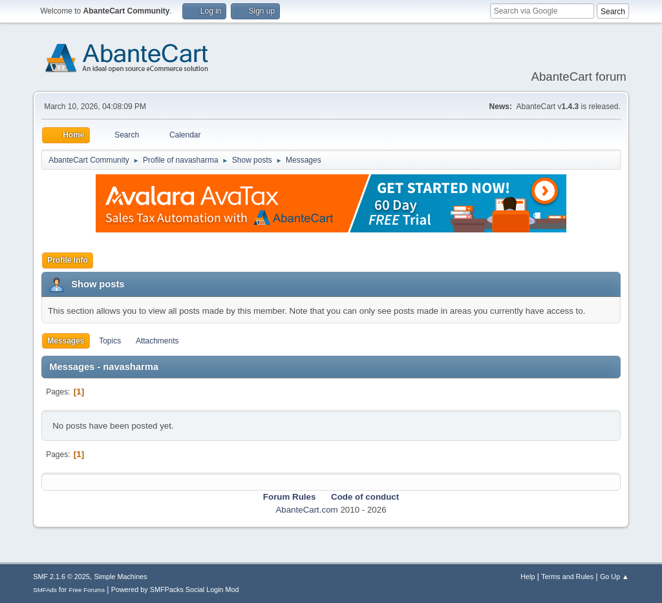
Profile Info (67, 260)
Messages (65, 340)
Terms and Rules (567, 576)
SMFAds (45, 589)
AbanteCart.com (306, 510)
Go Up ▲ (614, 576)
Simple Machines (120, 576)
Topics (110, 340)
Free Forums (87, 589)
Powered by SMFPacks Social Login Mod (175, 589)
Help (527, 576)
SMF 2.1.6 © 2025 (61, 576)
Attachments (157, 340)
